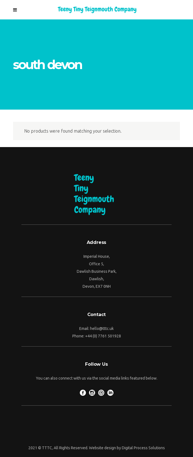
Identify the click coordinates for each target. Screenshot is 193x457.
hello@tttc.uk (102, 328)
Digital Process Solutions (143, 448)
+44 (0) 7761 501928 (103, 336)
